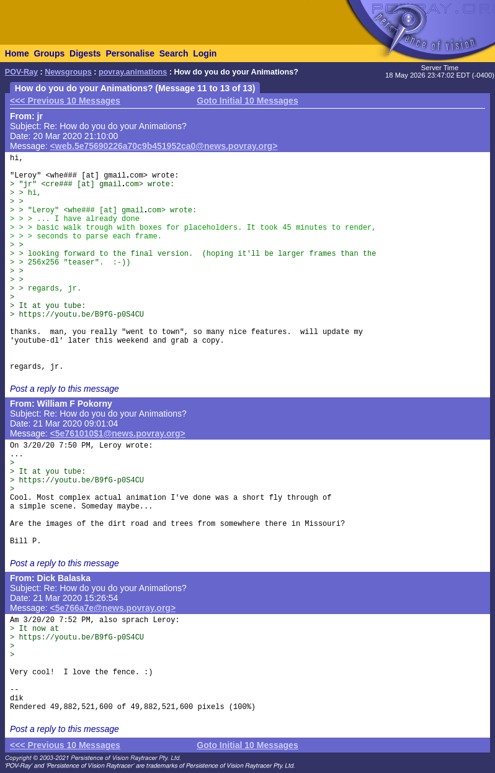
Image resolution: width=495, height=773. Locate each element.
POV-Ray (21, 72)
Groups (49, 53)
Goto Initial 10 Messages (247, 101)
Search (174, 53)
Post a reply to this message (64, 389)
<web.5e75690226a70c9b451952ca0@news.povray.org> (164, 146)
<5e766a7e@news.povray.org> (113, 608)
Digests (85, 53)
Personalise (129, 53)
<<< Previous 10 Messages (65, 101)
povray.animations (133, 72)
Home (17, 53)
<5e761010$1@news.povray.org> (117, 433)
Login (204, 53)
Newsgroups (68, 72)
